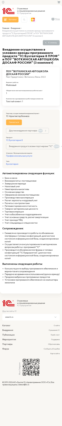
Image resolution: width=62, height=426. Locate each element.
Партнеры (7, 344)
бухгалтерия (12, 164)
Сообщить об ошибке (52, 349)
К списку (52, 43)
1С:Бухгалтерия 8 (14, 140)
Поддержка (55, 340)
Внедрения (15, 28)
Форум (5, 349)
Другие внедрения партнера (26, 131)
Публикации (8, 335)
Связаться (14, 122)
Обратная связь (54, 344)
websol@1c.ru (23, 385)
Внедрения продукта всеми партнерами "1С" (32, 146)
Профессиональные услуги (19, 156)
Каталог (6, 325)
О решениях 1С (54, 330)
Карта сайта (55, 354)
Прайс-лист (55, 335)
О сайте (57, 326)
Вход (57, 19)
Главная (5, 28)
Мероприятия (9, 339)
